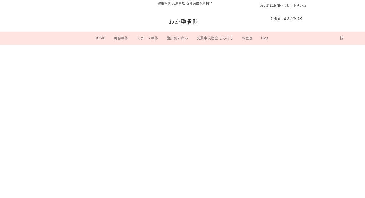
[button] (120, 38)
